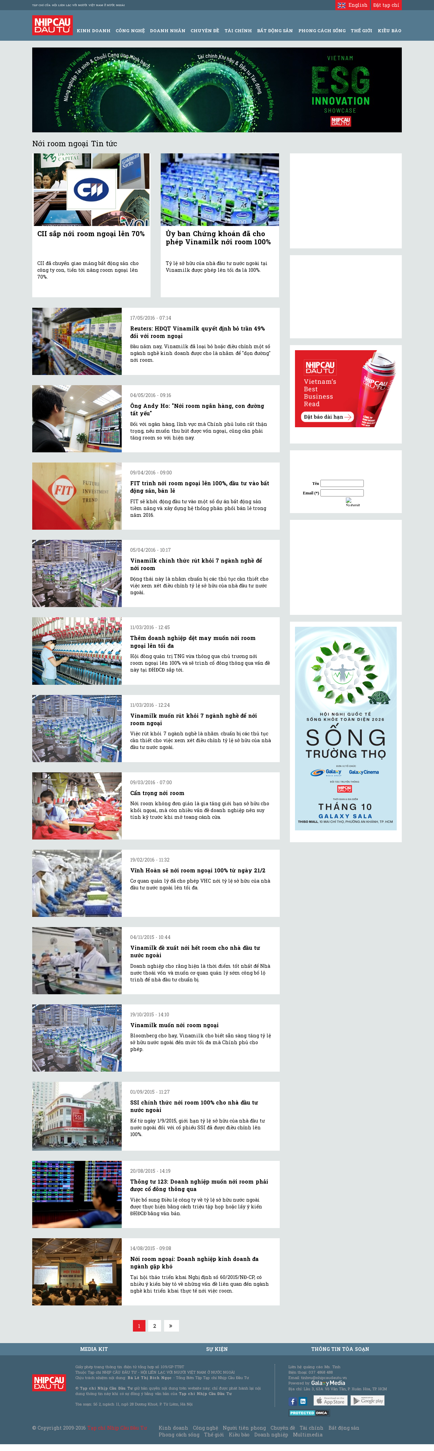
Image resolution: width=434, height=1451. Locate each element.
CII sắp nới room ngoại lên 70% (91, 233)
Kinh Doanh (94, 30)
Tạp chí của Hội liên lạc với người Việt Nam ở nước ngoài (78, 5)
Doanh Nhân (167, 30)
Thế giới (361, 30)
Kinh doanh (173, 1428)
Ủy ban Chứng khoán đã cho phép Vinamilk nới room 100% (218, 237)
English (352, 5)
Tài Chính (238, 30)
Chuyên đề (205, 30)
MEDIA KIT (94, 1349)
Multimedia (307, 1434)
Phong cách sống (179, 1434)
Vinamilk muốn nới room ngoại (174, 1025)
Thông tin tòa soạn (340, 1349)
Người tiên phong (244, 1428)
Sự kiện (217, 1349)
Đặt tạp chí (386, 5)
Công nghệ (205, 1428)
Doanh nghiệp (271, 1434)
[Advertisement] (346, 567)
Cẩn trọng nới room (157, 792)
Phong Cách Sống (322, 30)
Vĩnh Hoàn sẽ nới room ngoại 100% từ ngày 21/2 (197, 870)
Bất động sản (275, 30)
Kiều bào (239, 1434)
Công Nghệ (130, 30)
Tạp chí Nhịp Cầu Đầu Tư (117, 1428)
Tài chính (311, 1428)
